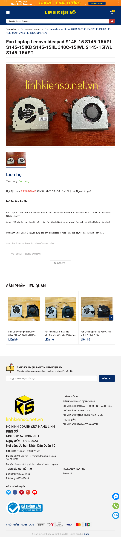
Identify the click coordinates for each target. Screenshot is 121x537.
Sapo (86, 534)
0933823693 (22, 478)
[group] (60, 105)
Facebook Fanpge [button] (74, 469)
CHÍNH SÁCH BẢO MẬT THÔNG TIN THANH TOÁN (87, 406)
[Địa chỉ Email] (51, 378)
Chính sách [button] (70, 396)
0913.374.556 (18, 451)
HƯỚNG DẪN (69, 420)
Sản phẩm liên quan (26, 286)
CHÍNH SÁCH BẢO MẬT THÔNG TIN (80, 424)
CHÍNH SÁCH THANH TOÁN (76, 410)
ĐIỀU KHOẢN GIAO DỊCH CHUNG (79, 401)
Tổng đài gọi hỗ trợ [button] (19, 469)
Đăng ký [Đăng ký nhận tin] (107, 378)
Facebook (67, 473)
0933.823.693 (29, 191)
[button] (111, 317)
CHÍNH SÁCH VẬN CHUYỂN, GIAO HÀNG (83, 415)
